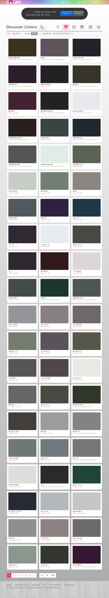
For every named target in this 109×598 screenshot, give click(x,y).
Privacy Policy (69, 585)
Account (95, 2)
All (57, 27)
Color (66, 27)
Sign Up (66, 13)
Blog (44, 585)
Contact (9, 585)
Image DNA (98, 27)
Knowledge (36, 585)
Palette (74, 27)
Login (78, 13)
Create (67, 2)
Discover (80, 2)
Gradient (82, 27)
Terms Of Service (55, 585)
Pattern (90, 27)
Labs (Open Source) (22, 585)
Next (52, 575)
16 (47, 575)
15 (42, 575)
